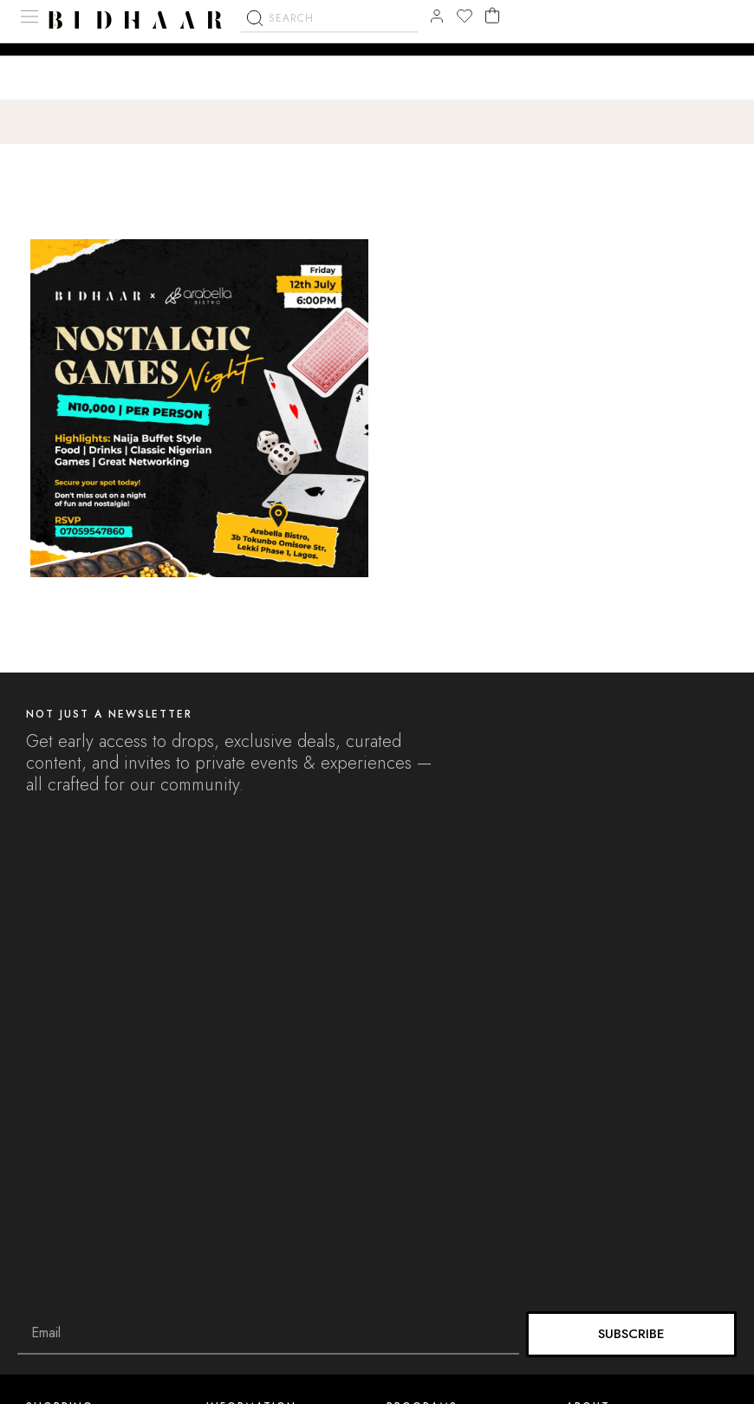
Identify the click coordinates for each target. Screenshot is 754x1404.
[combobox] (329, 61)
